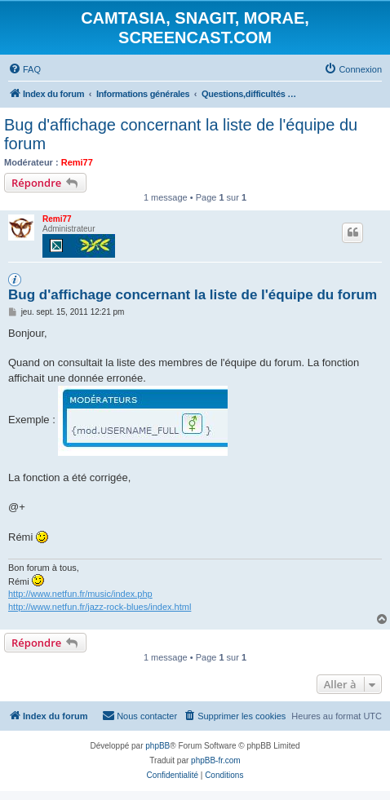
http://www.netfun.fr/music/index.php (80, 594)
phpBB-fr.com (216, 760)
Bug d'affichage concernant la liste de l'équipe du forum (180, 134)
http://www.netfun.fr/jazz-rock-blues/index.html (99, 607)
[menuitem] (24, 69)
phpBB (157, 745)
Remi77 (77, 162)
